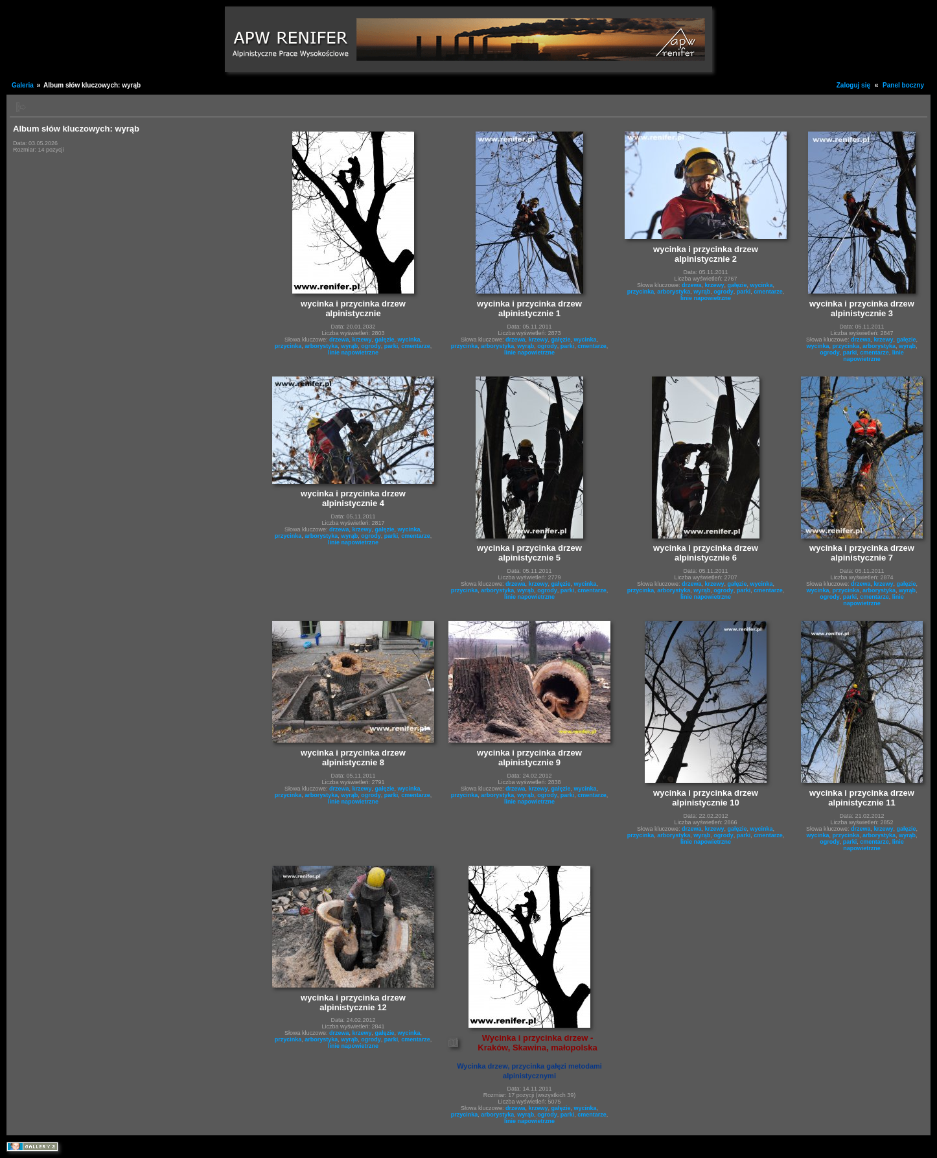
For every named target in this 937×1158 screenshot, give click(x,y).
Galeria (23, 85)
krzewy (361, 339)
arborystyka (321, 346)
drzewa (339, 339)
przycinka (288, 346)
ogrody (371, 346)
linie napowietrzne (353, 352)
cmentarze (415, 346)
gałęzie (385, 339)
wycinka (409, 339)
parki (391, 346)
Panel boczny (903, 85)
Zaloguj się (853, 85)
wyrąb (349, 346)
